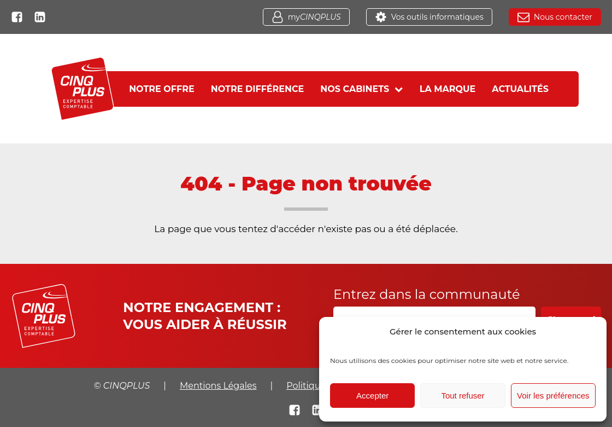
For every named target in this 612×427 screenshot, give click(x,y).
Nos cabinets (361, 89)
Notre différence (257, 89)
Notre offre (162, 89)
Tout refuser (462, 395)
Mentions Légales (218, 385)
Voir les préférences (553, 395)
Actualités (520, 89)
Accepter (372, 395)
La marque (448, 89)
